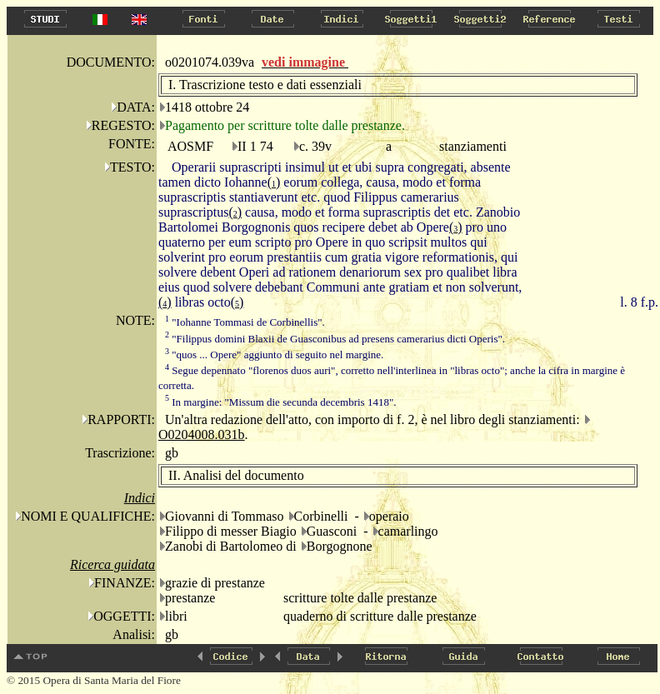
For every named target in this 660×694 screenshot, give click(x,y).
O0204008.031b (201, 434)
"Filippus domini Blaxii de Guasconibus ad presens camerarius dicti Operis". (335, 338)
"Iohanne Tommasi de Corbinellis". (245, 322)
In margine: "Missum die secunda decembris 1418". (281, 402)
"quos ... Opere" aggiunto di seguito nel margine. (274, 354)
